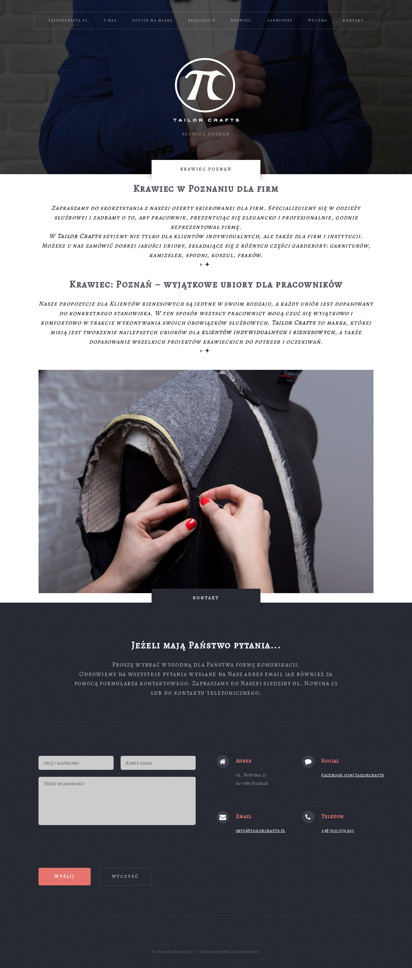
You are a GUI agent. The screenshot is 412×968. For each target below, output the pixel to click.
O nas (110, 20)
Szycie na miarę (152, 20)
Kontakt (353, 20)
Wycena (317, 20)
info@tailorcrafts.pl (260, 830)
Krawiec (241, 20)
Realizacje (201, 20)
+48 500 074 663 (337, 830)
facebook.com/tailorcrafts (352, 774)
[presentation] (81, 843)
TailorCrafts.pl (68, 20)
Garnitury (280, 20)
